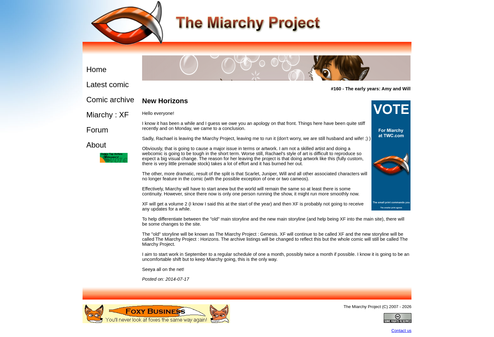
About (96, 145)
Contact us (401, 330)
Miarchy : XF (107, 114)
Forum (97, 130)
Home (96, 69)
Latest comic (107, 84)
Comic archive (110, 99)
